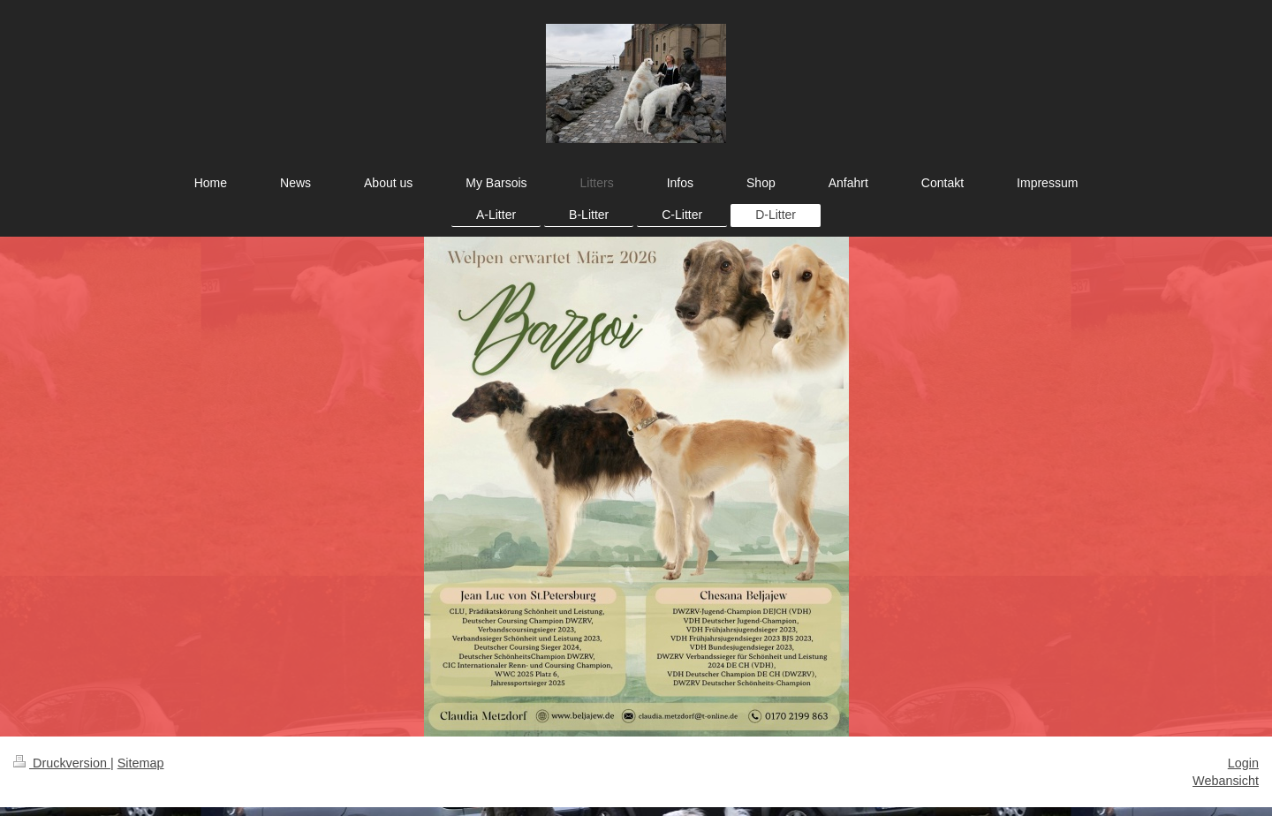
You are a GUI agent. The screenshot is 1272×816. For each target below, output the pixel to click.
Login (1243, 763)
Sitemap (140, 763)
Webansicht (1225, 781)
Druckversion (61, 763)
